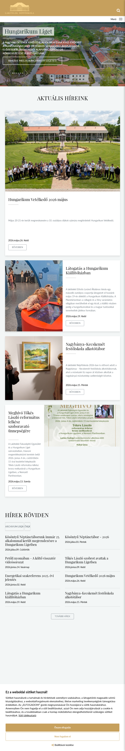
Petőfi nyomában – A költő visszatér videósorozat (30, 560)
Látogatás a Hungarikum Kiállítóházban (87, 270)
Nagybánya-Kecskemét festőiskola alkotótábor (85, 346)
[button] (9, 73)
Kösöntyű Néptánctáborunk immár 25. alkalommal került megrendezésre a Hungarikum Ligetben (32, 541)
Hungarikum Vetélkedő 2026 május (38, 199)
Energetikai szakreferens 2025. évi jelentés (29, 577)
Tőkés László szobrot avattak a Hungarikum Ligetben (86, 560)
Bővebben (17, 247)
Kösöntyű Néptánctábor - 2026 (87, 537)
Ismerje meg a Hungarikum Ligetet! (32, 60)
